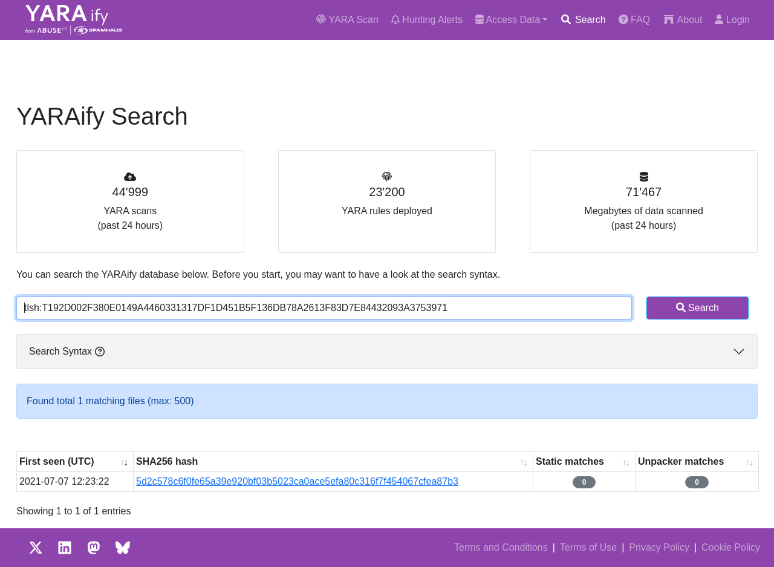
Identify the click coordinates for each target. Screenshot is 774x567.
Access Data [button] (507, 20)
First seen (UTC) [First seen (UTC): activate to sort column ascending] (56, 461)
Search (582, 20)
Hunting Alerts (427, 20)
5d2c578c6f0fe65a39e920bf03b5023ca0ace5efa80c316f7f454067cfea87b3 (297, 481)
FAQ (634, 20)
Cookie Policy (730, 547)
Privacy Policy (659, 547)
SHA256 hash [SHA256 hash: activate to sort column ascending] (167, 461)
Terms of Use (588, 547)
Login (732, 20)
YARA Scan (347, 20)
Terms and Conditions (501, 547)
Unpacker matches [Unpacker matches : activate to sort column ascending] (681, 461)
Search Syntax (67, 351)
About (682, 20)
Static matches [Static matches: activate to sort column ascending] (570, 461)
